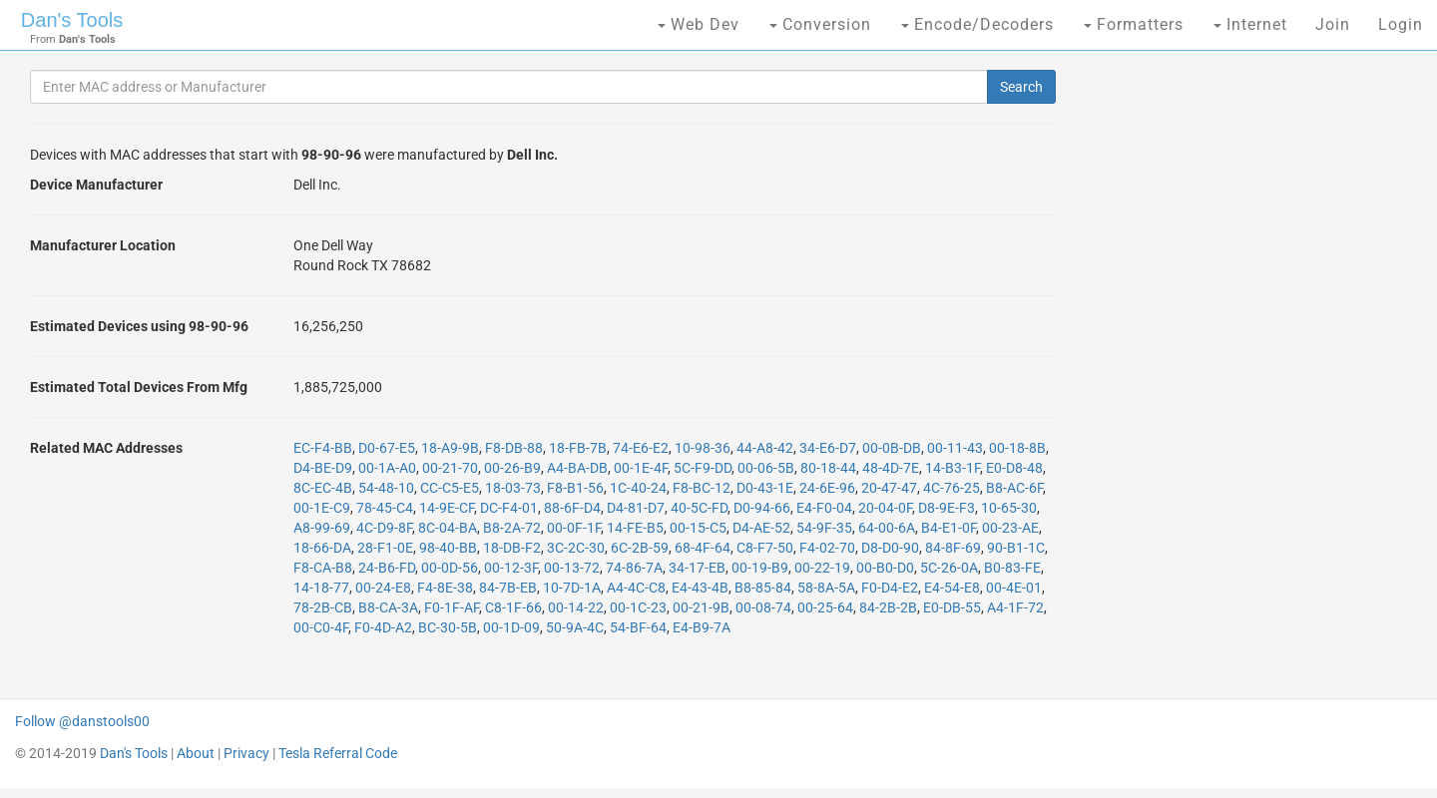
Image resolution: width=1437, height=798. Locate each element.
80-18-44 (828, 468)
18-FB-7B (578, 448)
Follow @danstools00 (82, 721)
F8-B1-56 (575, 488)
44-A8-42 (764, 448)
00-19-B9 (759, 568)
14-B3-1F (952, 468)
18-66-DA (322, 548)
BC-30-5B (447, 627)
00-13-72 (572, 568)
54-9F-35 (824, 528)
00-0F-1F (574, 528)
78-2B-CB (322, 607)
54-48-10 (386, 488)
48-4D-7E (890, 468)
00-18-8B (1017, 448)
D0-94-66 (761, 508)
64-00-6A (886, 528)
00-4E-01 (1014, 588)
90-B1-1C (1016, 548)
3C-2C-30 (576, 548)
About (196, 753)
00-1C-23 (638, 607)
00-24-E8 (383, 588)
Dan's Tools (72, 20)
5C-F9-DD (702, 468)
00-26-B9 (512, 468)
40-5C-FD (699, 508)
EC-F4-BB (322, 448)
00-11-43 (955, 448)
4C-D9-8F (384, 528)
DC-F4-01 (509, 508)
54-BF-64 (638, 627)
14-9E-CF (446, 508)
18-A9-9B (450, 448)
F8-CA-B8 (322, 568)
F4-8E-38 (445, 588)
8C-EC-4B (322, 488)
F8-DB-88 (514, 448)
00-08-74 (763, 607)
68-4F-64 (702, 548)
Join (1332, 24)
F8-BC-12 (701, 488)
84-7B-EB (508, 588)
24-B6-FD (386, 568)
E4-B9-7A (701, 627)
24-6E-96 (827, 488)
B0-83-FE (1012, 568)
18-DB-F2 (512, 548)
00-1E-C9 (321, 508)
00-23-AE (1010, 528)
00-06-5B (765, 468)
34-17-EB (697, 568)
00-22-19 (822, 568)
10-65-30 (1009, 508)
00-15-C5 (698, 528)
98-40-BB (448, 548)
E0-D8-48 (1014, 468)
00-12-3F (511, 568)
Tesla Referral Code (337, 753)
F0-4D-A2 (383, 627)
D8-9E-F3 (946, 508)
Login (1400, 24)
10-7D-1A (572, 588)
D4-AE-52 (761, 528)
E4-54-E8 (952, 588)
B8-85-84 (762, 588)
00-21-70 (450, 468)
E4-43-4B (700, 588)
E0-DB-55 (952, 607)
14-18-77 (321, 588)
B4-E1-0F (948, 528)
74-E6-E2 (641, 448)
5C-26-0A (949, 568)
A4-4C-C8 (636, 588)
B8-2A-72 (512, 528)
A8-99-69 (321, 528)
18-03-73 (513, 488)
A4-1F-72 (1015, 607)
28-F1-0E (385, 548)
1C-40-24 (638, 488)
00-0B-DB (891, 448)
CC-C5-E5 (449, 488)
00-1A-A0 (387, 468)
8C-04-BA (447, 528)
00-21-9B (701, 607)
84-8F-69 (953, 548)
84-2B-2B (888, 607)
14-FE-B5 (635, 528)
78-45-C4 (384, 508)
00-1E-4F (641, 468)
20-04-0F (885, 508)
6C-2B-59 (640, 548)
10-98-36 (702, 448)
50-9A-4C (575, 627)
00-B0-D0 (885, 568)
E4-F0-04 (824, 508)
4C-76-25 (951, 488)
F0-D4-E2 (889, 588)
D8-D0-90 (890, 548)
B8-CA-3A (388, 607)
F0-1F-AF (451, 607)
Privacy (246, 753)
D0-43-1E (764, 488)
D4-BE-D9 (322, 468)
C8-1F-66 (513, 607)
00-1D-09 (511, 627)
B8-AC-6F (1014, 488)
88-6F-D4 (572, 508)
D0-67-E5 (386, 448)
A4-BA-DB (577, 468)
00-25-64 (825, 607)
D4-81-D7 (636, 508)
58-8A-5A (826, 588)
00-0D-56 (449, 568)
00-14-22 (576, 607)
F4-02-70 (827, 548)
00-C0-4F (320, 627)
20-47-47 (889, 488)
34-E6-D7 (827, 448)
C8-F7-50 (764, 548)
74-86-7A (634, 568)
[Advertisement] (1235, 379)
